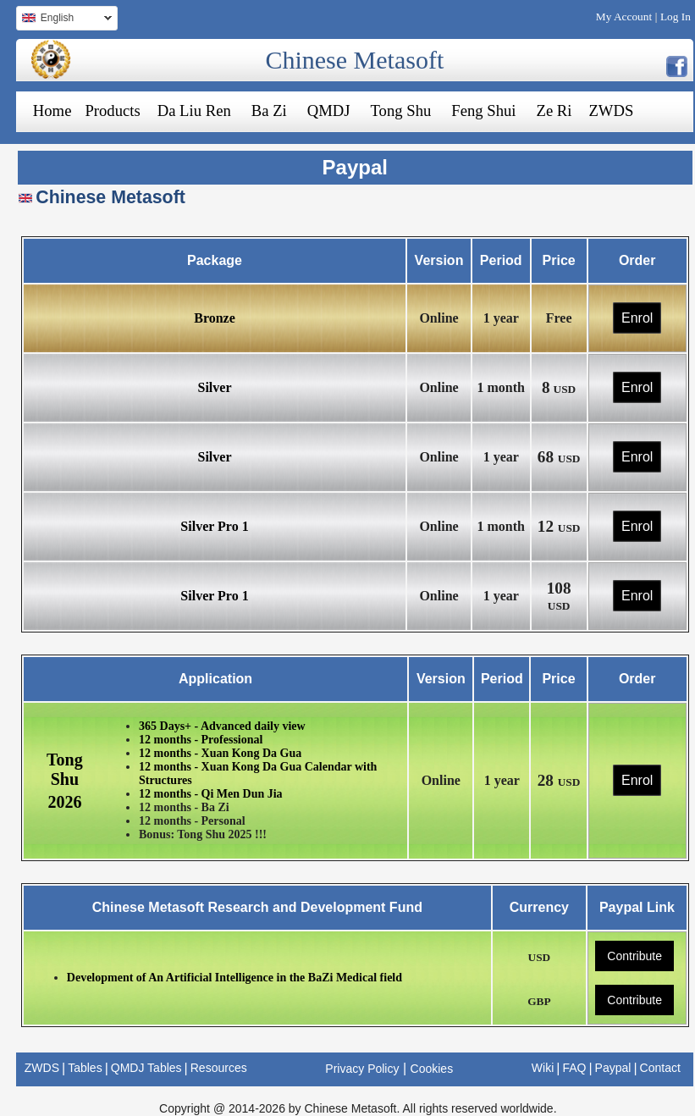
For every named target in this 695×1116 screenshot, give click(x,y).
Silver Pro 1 (214, 526)
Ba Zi (269, 110)
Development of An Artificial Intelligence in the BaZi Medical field (234, 977)
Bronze (214, 318)
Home (52, 110)
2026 (64, 802)
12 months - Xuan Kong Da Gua (220, 753)
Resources (218, 1068)
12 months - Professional (200, 739)
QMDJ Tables (146, 1068)
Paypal (613, 1068)
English (64, 20)
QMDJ (328, 110)
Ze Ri (554, 110)
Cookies (432, 1068)
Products (112, 110)
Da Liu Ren (194, 110)
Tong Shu (401, 110)
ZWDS (610, 110)
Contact (660, 1068)
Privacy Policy (362, 1068)
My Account (624, 16)
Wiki (543, 1068)
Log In (675, 16)
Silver (215, 387)
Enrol (637, 318)
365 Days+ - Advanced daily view (222, 726)
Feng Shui (483, 110)
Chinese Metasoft (354, 60)
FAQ (574, 1068)
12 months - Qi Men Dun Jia (211, 793)
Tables (85, 1068)
